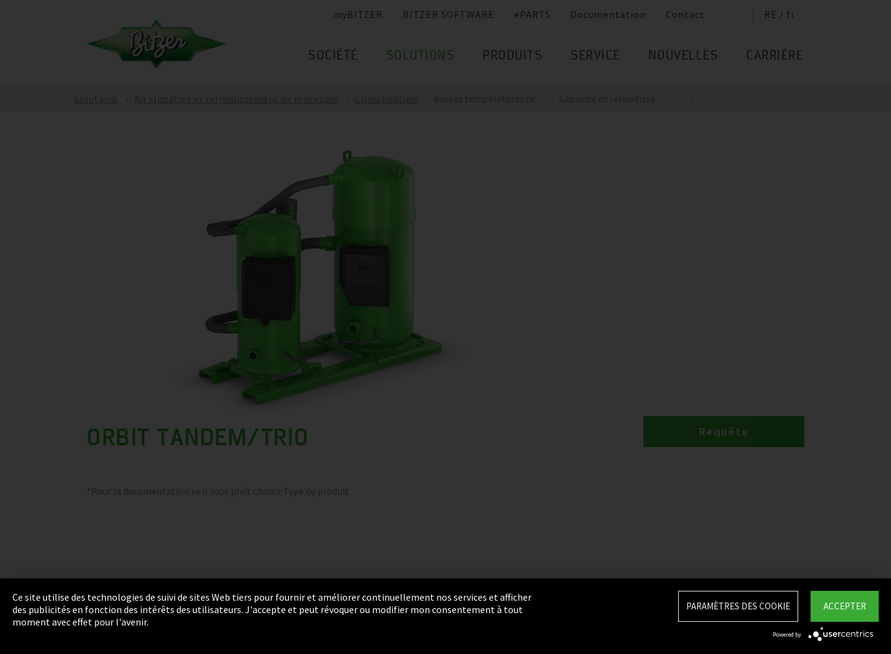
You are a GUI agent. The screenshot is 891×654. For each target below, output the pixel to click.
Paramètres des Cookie (738, 606)
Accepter (845, 606)
